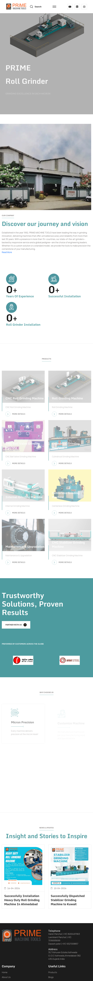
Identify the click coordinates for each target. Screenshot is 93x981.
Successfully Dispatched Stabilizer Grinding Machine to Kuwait (68, 900)
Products (52, 972)
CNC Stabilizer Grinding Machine (68, 546)
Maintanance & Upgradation (24, 548)
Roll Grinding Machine (67, 399)
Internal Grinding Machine (24, 498)
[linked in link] (77, 6)
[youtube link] (70, 6)
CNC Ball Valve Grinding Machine (22, 447)
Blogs (51, 977)
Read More (7, 252)
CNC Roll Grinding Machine (24, 399)
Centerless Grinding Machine (66, 496)
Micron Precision (22, 723)
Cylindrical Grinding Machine (66, 447)
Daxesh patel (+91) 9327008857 (63, 943)
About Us (6, 977)
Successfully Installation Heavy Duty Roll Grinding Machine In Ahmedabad (21, 900)
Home (4, 972)
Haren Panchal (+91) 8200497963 (64, 934)
